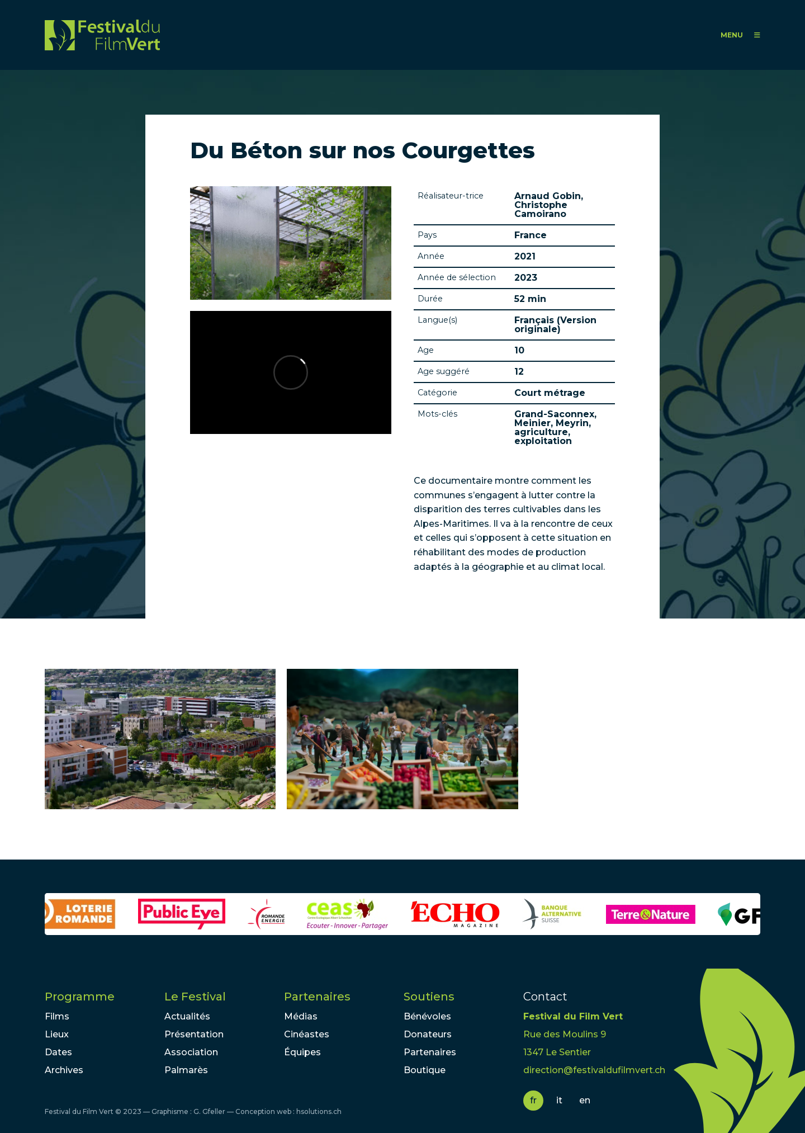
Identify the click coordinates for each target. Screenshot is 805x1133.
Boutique (425, 1070)
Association (191, 1052)
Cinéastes (306, 1034)
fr (533, 1100)
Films (57, 1016)
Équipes (302, 1052)
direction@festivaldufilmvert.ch (594, 1070)
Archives (64, 1070)
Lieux (57, 1034)
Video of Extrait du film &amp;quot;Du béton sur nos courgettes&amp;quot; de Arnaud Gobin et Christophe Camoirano (290, 372)
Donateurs (428, 1034)
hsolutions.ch (319, 1111)
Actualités (187, 1016)
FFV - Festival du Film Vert (102, 35)
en (584, 1100)
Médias (301, 1016)
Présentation (194, 1034)
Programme (80, 996)
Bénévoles (427, 1016)
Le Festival (195, 996)
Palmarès (186, 1070)
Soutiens (429, 996)
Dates (58, 1052)
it (559, 1100)
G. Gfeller (209, 1111)
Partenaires (317, 996)
